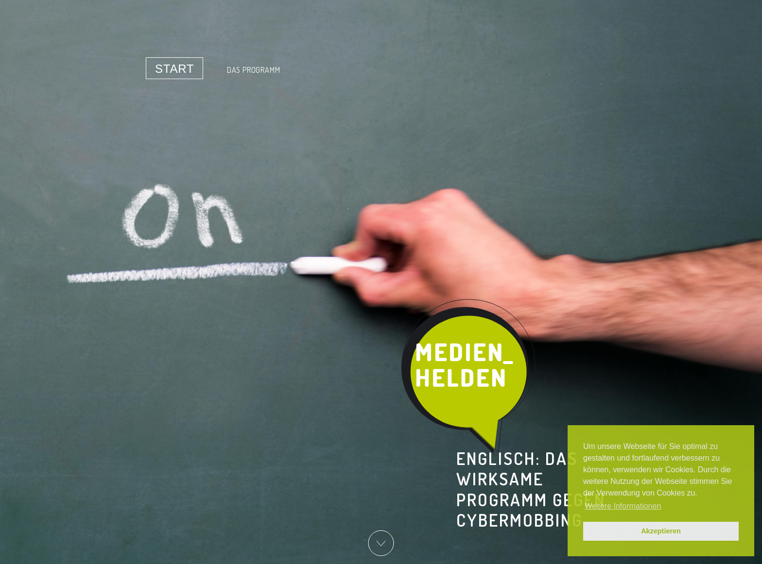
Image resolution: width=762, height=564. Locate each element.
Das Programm (253, 70)
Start (174, 68)
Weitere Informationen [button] (623, 506)
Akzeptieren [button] (661, 531)
